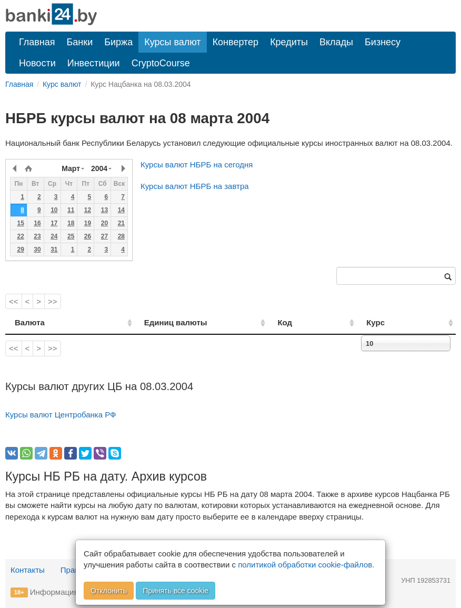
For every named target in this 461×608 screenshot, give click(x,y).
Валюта (30, 322)
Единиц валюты (155, 322)
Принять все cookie (175, 590)
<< (13, 301)
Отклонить (109, 590)
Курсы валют (172, 42)
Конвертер (236, 42)
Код (314, 322)
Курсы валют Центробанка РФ (60, 414)
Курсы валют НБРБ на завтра (195, 186)
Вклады (336, 42)
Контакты (28, 569)
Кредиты (289, 42)
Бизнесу (382, 42)
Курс (391, 322)
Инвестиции (93, 63)
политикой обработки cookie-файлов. (306, 564)
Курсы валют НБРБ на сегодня (197, 164)
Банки (80, 42)
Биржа (118, 42)
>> (52, 301)
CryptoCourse (161, 63)
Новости (37, 63)
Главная (37, 42)
